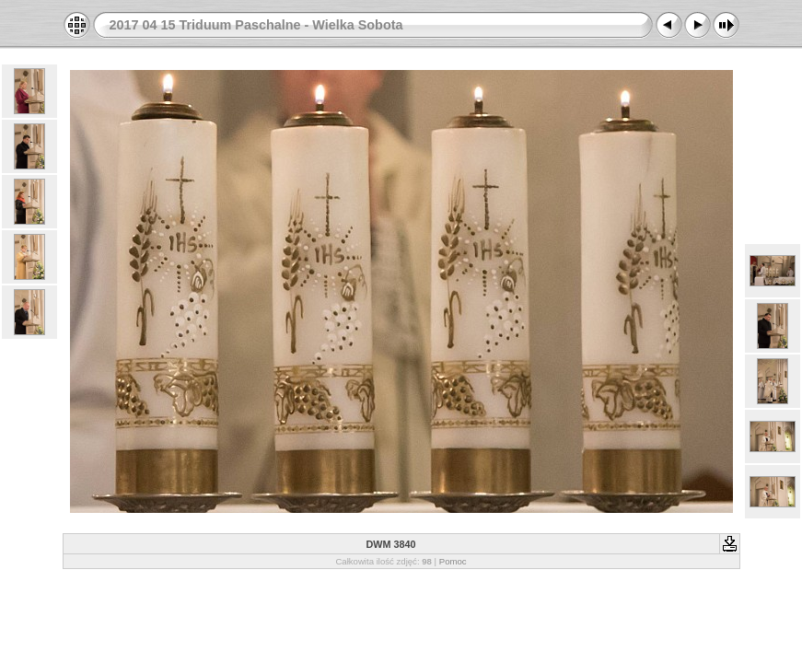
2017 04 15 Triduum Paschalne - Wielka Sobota (256, 24)
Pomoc (453, 561)
